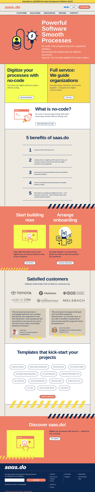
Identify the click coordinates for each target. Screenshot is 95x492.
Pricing (62, 13)
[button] (35, 13)
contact (74, 13)
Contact (52, 487)
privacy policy (23, 484)
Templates (67, 476)
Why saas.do (53, 476)
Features (52, 479)
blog (80, 479)
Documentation (83, 476)
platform (21, 13)
